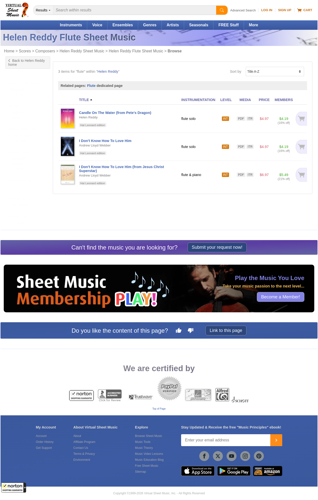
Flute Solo (18, 136)
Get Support (44, 448)
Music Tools (142, 442)
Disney (15, 113)
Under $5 (17, 154)
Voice (97, 25)
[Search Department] (44, 10)
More (253, 25)
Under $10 (18, 159)
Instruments (71, 25)
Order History (44, 442)
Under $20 (18, 164)
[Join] (276, 440)
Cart (304, 10)
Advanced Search (243, 10)
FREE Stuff (228, 25)
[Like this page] (179, 331)
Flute (91, 86)
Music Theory (144, 448)
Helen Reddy (108, 71)
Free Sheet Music (146, 465)
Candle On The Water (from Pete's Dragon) (115, 113)
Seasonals (198, 25)
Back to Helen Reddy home (26, 63)
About (77, 436)
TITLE (84, 100)
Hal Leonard (20, 200)
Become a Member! (280, 296)
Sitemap (140, 471)
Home (9, 51)
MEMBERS (284, 100)
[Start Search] (222, 10)
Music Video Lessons (149, 454)
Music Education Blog (149, 460)
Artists (173, 25)
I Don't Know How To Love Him (105, 141)
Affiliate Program (84, 442)
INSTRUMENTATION (198, 100)
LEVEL (226, 100)
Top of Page (158, 408)
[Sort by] (275, 71)
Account (41, 436)
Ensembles (123, 25)
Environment (81, 460)
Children (17, 107)
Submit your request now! (217, 247)
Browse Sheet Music (148, 436)
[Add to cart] (301, 119)
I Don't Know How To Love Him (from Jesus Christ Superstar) (121, 169)
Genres (150, 25)
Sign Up (284, 10)
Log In (266, 10)
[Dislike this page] (191, 331)
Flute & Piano (21, 131)
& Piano (21, 90)
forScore (17, 218)
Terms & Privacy (84, 454)
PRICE (264, 100)
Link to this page (226, 330)
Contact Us (80, 448)
